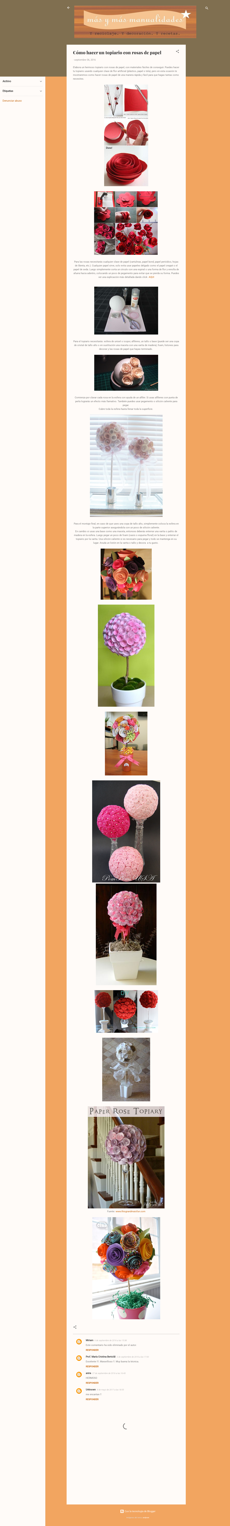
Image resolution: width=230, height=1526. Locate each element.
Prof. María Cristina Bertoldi (100, 1356)
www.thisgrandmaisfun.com (130, 1211)
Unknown (91, 1389)
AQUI (151, 277)
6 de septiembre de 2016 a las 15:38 (111, 1340)
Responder (92, 1350)
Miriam (89, 1340)
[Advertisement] (198, 92)
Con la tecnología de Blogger (137, 1511)
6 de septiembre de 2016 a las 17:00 (133, 1357)
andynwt (146, 1518)
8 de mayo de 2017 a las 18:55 (110, 1389)
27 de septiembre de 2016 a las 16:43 (109, 1373)
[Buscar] (207, 9)
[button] (177, 51)
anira (88, 1373)
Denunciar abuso (12, 100)
